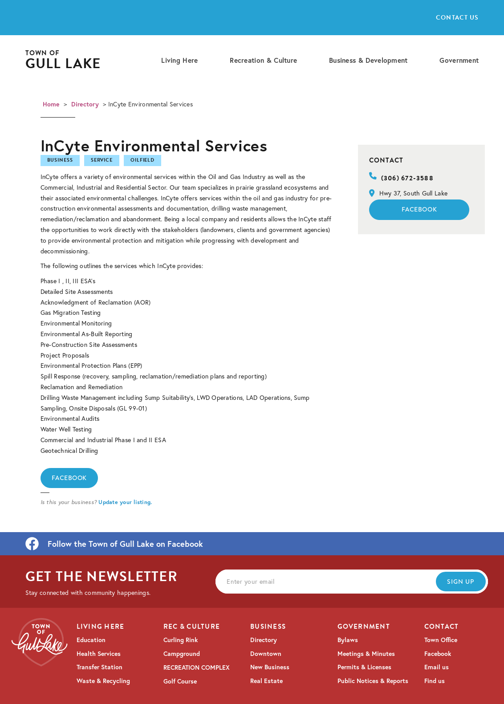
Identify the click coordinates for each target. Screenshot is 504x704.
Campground (181, 654)
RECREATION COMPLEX (196, 667)
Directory (85, 104)
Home (51, 104)
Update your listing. (125, 501)
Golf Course (180, 681)
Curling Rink (180, 640)
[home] (63, 60)
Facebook (69, 477)
